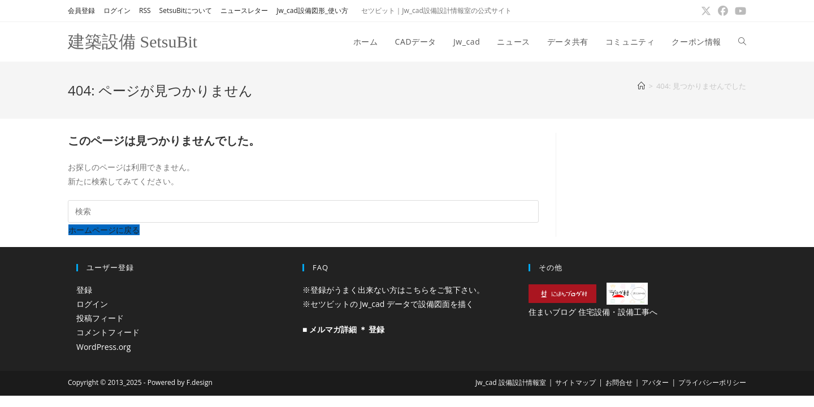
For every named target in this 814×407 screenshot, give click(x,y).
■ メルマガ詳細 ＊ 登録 (343, 329)
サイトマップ (575, 382)
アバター (655, 382)
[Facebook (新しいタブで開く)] (723, 10)
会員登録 (81, 10)
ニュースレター (244, 10)
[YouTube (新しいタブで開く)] (738, 10)
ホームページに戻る (104, 229)
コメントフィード (108, 332)
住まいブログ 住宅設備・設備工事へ (593, 311)
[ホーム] (641, 86)
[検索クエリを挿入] (303, 211)
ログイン (117, 10)
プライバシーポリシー (712, 382)
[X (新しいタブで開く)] (706, 10)
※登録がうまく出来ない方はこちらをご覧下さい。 (393, 289)
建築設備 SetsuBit (132, 41)
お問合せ (619, 382)
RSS (145, 10)
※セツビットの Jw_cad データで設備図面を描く (388, 303)
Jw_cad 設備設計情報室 (510, 382)
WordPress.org (103, 346)
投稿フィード (100, 318)
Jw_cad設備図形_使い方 (312, 10)
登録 (84, 289)
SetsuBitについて (186, 10)
